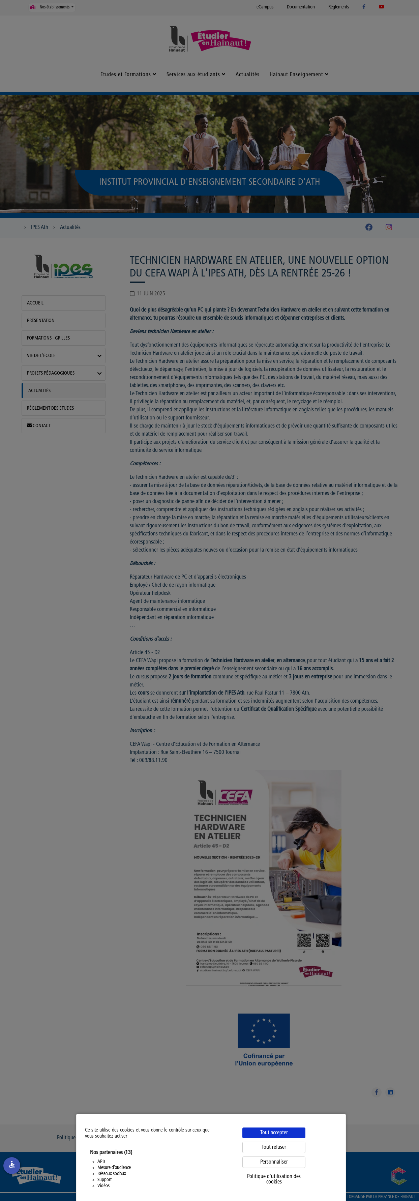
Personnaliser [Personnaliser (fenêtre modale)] (274, 1162)
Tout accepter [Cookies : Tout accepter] (274, 1133)
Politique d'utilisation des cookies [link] (274, 1179)
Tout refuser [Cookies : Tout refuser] (274, 1147)
